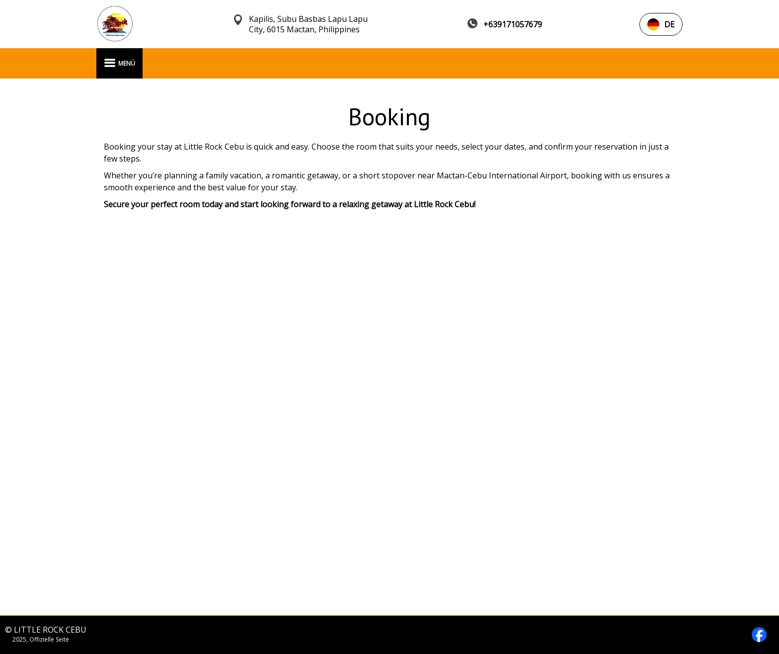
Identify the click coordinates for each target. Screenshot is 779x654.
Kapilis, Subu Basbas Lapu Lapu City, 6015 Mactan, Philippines (308, 24)
